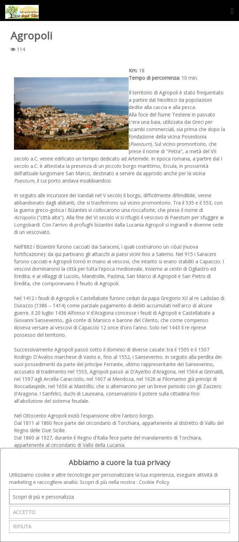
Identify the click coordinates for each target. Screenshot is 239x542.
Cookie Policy (154, 482)
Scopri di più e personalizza (43, 496)
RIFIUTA (22, 526)
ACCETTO (24, 512)
